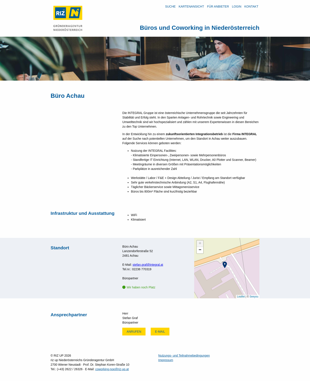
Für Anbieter (218, 6)
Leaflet (241, 296)
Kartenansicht (191, 6)
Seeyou (254, 296)
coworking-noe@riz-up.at (112, 369)
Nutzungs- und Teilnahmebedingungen (184, 355)
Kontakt (251, 6)
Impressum (165, 360)
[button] (225, 265)
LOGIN (236, 6)
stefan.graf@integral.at (148, 264)
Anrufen (134, 331)
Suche (170, 6)
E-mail (160, 331)
